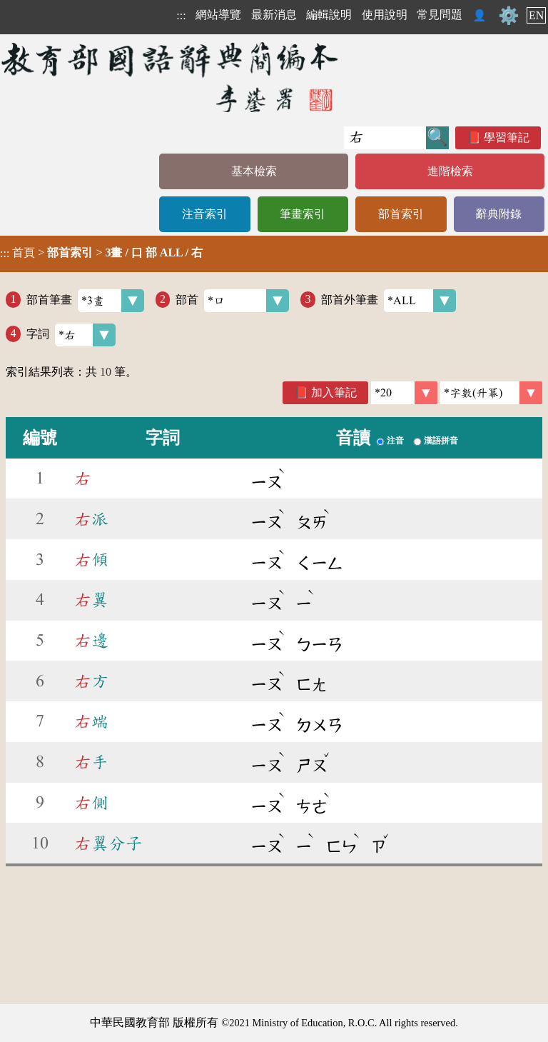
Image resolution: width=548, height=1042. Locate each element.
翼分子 (108, 843)
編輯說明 (329, 15)
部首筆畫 (85, 300)
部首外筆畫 (388, 300)
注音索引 (205, 214)
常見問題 (439, 15)
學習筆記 (506, 137)
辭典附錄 (499, 214)
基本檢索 (254, 171)
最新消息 (274, 15)
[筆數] (404, 392)
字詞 (71, 335)
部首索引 (401, 214)
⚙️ (508, 15)
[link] (491, 392)
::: (181, 15)
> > (101, 252)
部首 (232, 300)
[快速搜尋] (385, 137)
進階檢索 (450, 171)
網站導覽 (218, 15)
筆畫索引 (302, 214)
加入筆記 (334, 392)
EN (536, 15)
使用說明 (384, 15)
